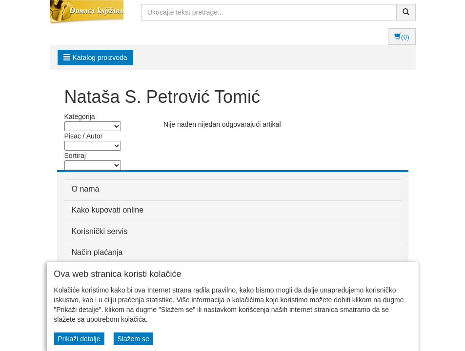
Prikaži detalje (79, 339)
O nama (86, 189)
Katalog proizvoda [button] (95, 57)
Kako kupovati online (108, 210)
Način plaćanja (97, 252)
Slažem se (133, 339)
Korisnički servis (100, 231)
